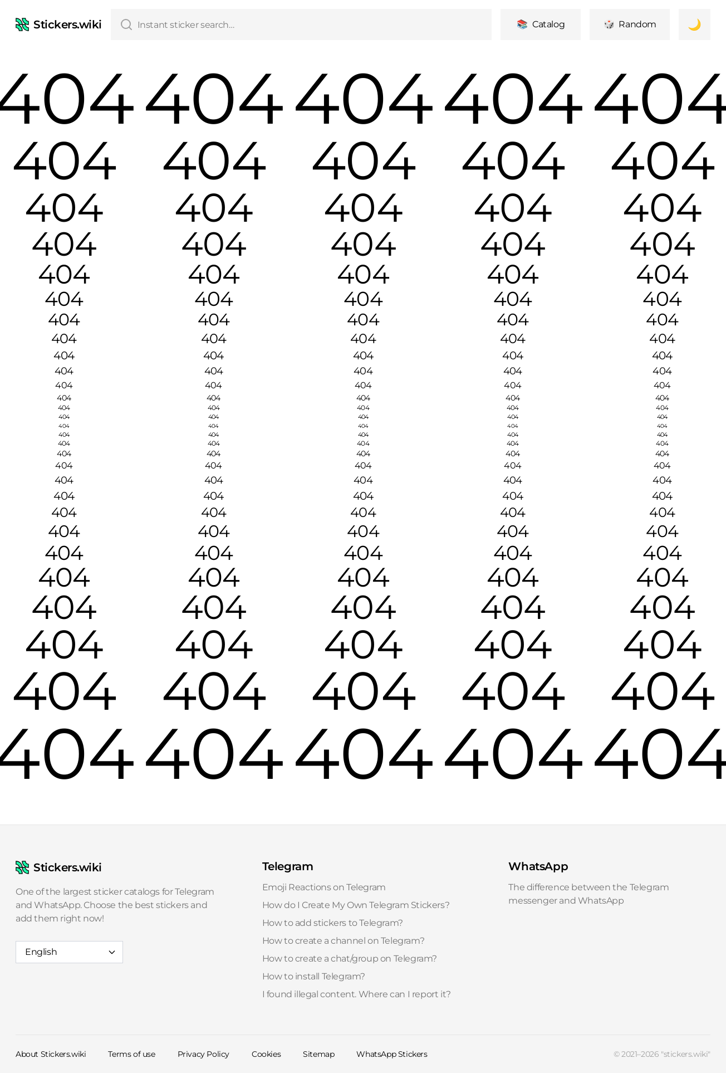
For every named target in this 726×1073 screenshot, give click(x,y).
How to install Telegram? (313, 976)
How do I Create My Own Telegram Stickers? (356, 905)
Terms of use (131, 1054)
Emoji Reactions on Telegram (324, 887)
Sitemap (318, 1054)
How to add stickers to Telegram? (332, 923)
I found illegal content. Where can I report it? (356, 994)
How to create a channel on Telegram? (343, 940)
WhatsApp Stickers (391, 1054)
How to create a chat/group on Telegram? (349, 958)
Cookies (266, 1054)
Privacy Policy (203, 1054)
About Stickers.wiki (51, 1054)
